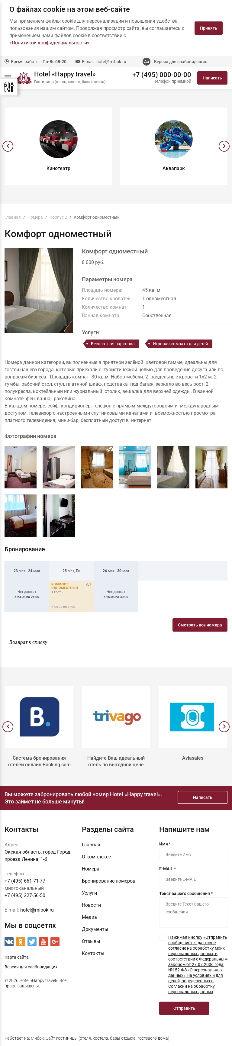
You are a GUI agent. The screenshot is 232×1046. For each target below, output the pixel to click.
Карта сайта (17, 957)
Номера (90, 869)
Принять (208, 28)
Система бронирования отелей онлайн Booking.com (39, 761)
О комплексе (96, 857)
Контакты (93, 953)
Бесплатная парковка (113, 343)
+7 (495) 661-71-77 (25, 881)
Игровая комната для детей (180, 343)
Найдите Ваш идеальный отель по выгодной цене (116, 761)
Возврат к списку (28, 642)
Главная (91, 845)
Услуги (89, 893)
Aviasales (192, 758)
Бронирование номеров (108, 881)
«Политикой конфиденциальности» (49, 43)
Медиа (89, 917)
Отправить (184, 1008)
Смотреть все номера (200, 625)
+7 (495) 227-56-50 (25, 895)
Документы (95, 929)
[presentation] (7, 146)
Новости (91, 905)
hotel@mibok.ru (111, 61)
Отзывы (91, 941)
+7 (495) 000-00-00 (161, 75)
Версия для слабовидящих (180, 61)
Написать (212, 78)
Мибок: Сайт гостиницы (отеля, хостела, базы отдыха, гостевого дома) (100, 1038)
